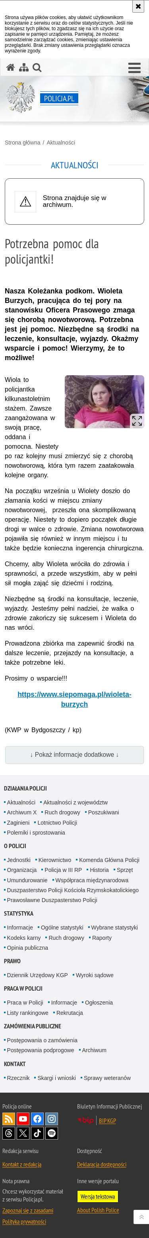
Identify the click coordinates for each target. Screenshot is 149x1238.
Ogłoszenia (99, 1002)
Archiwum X (22, 812)
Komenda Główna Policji (109, 860)
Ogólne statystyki (62, 927)
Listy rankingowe (27, 1013)
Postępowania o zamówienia (42, 1040)
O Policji (15, 846)
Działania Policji (25, 788)
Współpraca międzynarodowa (92, 880)
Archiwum (94, 1050)
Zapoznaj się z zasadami (27, 1210)
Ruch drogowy (62, 812)
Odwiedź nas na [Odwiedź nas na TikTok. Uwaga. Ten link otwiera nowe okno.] (37, 1133)
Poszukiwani (103, 812)
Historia (99, 870)
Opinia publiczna (27, 948)
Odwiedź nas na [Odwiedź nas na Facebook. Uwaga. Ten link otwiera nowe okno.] (37, 1119)
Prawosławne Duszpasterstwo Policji (52, 900)
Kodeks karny (24, 938)
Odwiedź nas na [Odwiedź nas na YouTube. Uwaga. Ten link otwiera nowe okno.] (23, 1119)
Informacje (20, 927)
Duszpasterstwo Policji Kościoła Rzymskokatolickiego (73, 890)
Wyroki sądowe (95, 975)
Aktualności (60, 142)
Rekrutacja (69, 1013)
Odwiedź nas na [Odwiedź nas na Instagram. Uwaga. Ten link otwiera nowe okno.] (51, 1119)
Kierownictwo (55, 860)
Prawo (12, 961)
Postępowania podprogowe (40, 1050)
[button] (134, 68)
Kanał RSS (8, 1119)
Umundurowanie (27, 880)
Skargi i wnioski (56, 1078)
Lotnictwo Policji (57, 823)
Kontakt (15, 1064)
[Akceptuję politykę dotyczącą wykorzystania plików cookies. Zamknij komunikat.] (138, 6)
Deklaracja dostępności (101, 1164)
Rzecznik (18, 1078)
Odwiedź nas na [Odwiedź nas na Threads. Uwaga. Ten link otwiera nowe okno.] (8, 1133)
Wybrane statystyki (114, 927)
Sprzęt (125, 870)
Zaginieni (18, 823)
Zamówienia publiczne (32, 1026)
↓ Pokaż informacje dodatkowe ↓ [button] (74, 754)
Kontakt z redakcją (21, 1164)
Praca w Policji (23, 988)
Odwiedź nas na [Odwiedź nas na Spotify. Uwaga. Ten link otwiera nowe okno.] (51, 1133)
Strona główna (23, 142)
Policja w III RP (63, 870)
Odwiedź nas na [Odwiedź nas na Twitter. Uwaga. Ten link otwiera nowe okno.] (23, 1133)
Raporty (102, 938)
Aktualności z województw (75, 802)
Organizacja (22, 870)
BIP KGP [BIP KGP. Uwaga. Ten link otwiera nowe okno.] (107, 1120)
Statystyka (18, 913)
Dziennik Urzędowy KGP (37, 975)
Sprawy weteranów (107, 1078)
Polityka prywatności (24, 1221)
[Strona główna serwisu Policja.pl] (10, 67)
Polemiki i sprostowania (36, 832)
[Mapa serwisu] (24, 67)
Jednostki (19, 860)
